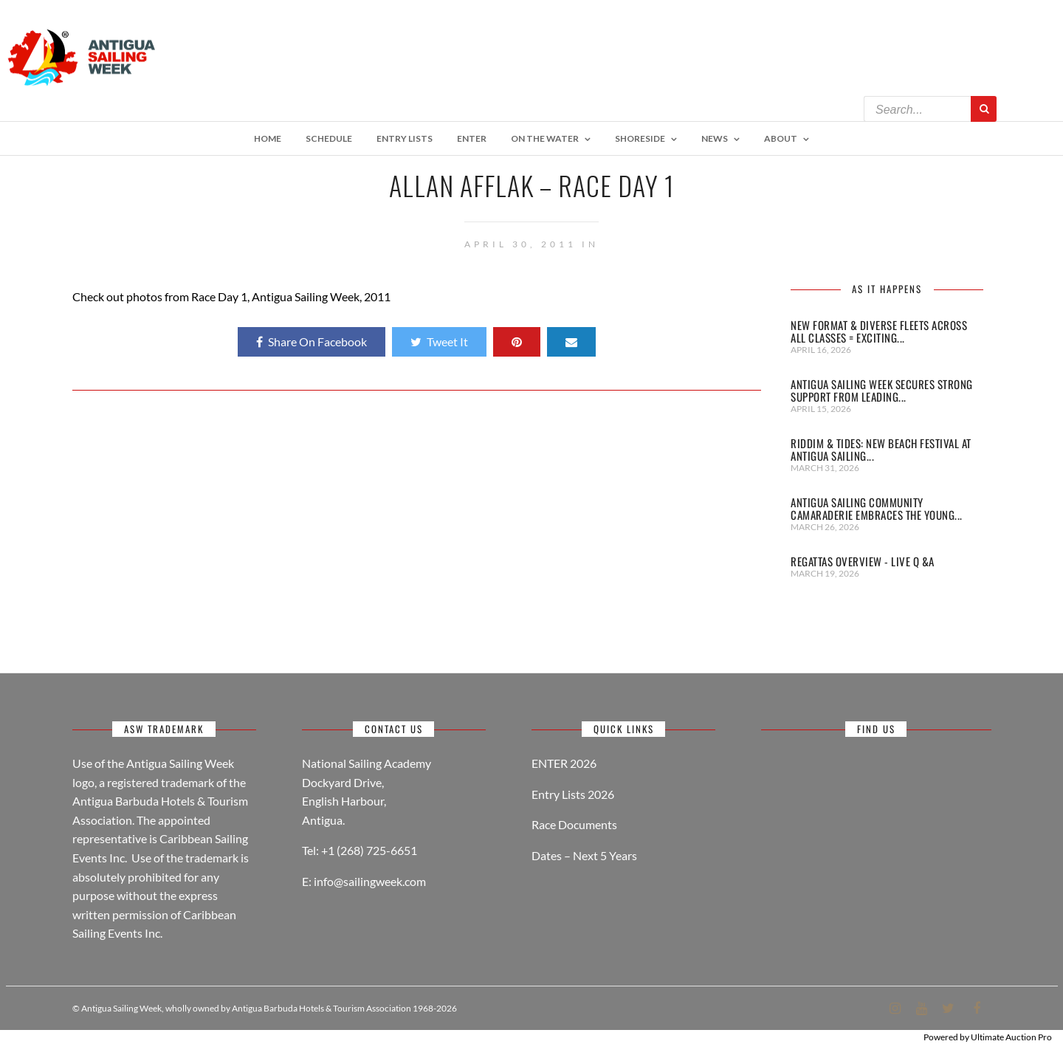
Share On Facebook (311, 341)
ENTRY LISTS (404, 138)
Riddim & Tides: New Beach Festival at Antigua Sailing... (881, 449)
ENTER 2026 (564, 763)
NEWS (714, 138)
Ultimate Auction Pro (1011, 1037)
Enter (471, 138)
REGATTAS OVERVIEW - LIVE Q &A (863, 561)
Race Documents (574, 824)
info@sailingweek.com (370, 881)
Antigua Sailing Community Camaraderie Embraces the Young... (877, 508)
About (780, 138)
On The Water (545, 138)
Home (267, 138)
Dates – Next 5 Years (584, 855)
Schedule (329, 138)
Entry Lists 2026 (573, 794)
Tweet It (439, 341)
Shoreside (640, 138)
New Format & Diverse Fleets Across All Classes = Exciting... (879, 331)
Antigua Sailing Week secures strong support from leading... (882, 390)
